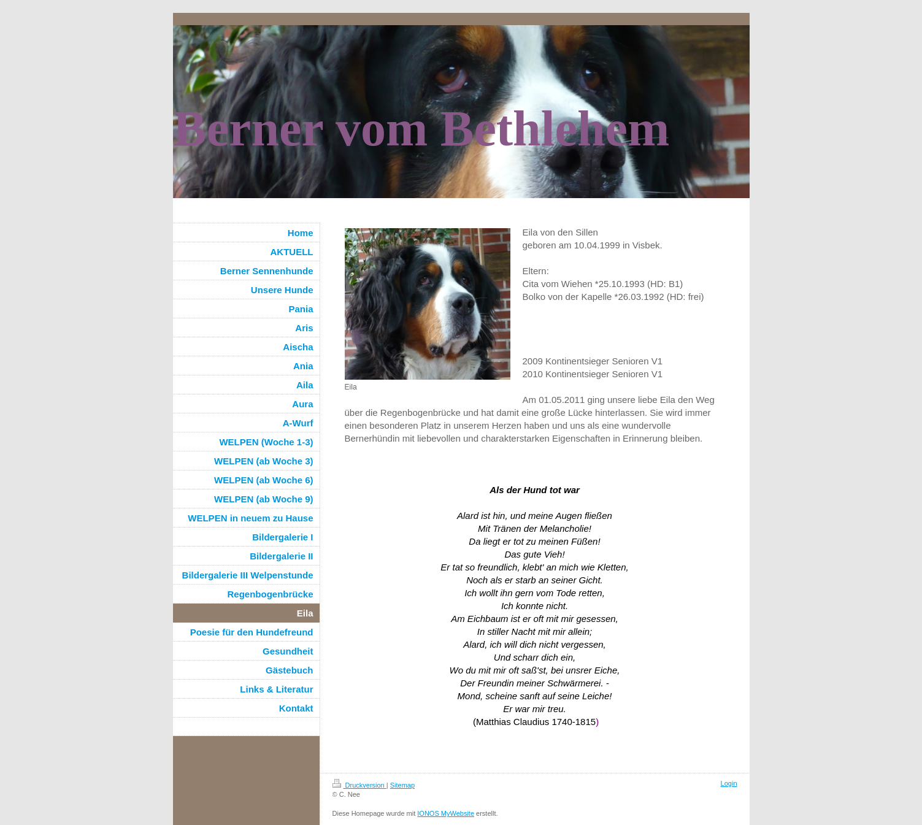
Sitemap (402, 785)
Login (729, 783)
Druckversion (359, 785)
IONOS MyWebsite (445, 813)
